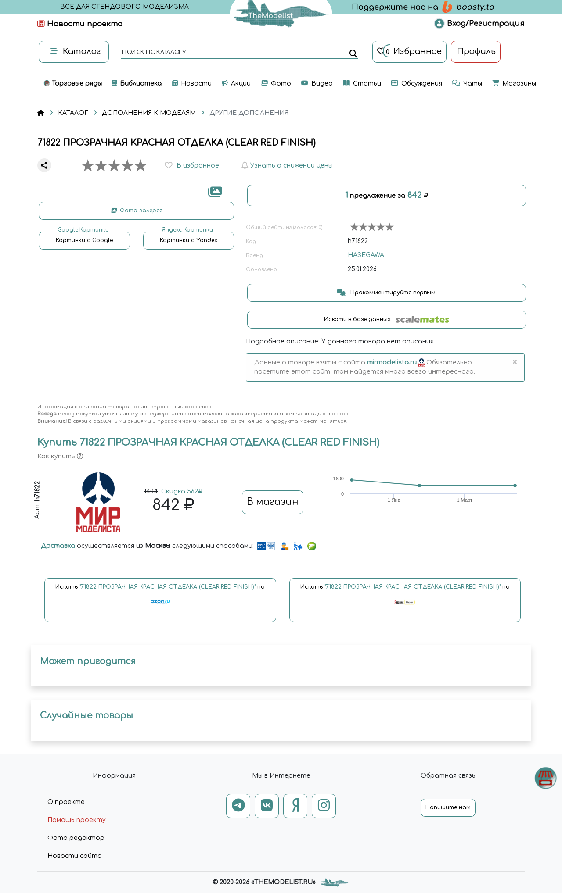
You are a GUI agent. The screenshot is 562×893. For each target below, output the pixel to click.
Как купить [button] (60, 456)
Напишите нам (448, 807)
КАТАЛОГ (73, 113)
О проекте (66, 802)
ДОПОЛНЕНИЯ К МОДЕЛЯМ (149, 113)
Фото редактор (75, 838)
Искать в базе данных (386, 319)
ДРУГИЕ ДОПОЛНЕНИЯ (248, 113)
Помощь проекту (76, 820)
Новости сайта (74, 856)
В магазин (273, 502)
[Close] (514, 363)
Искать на (160, 598)
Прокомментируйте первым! (387, 292)
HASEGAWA (366, 255)
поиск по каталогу (153, 53)
